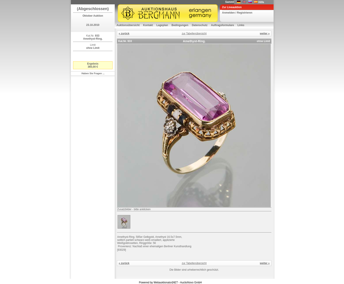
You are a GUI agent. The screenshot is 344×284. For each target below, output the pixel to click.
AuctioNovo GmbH (191, 282)
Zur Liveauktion (232, 7)
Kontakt (148, 25)
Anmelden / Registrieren (237, 12)
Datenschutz (199, 25)
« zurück (124, 33)
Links (240, 25)
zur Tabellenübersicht (194, 33)
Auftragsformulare (222, 25)
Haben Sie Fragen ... (92, 73)
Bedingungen (180, 25)
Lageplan (162, 25)
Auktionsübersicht (128, 25)
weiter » (265, 33)
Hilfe (261, 2)
